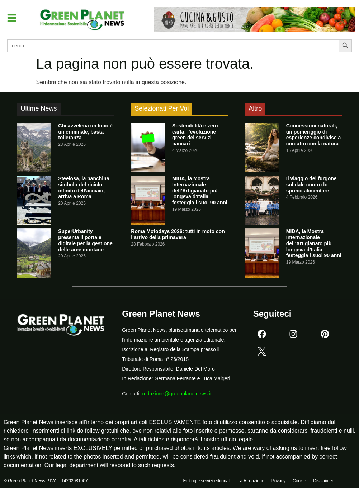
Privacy (278, 481)
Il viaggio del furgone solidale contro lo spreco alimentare (311, 185)
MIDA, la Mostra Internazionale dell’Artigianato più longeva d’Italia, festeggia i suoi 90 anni (199, 190)
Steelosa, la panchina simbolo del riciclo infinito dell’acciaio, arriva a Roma (83, 187)
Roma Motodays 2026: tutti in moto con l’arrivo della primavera (178, 234)
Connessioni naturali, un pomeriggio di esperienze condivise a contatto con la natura (313, 135)
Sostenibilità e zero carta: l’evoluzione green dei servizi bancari (195, 135)
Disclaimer (323, 481)
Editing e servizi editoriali (207, 481)
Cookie (299, 481)
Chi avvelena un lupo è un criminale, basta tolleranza (85, 132)
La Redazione (251, 481)
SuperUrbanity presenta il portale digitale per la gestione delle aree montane (85, 240)
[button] (12, 18)
